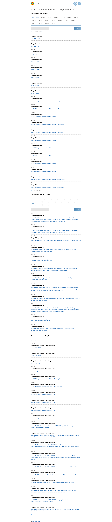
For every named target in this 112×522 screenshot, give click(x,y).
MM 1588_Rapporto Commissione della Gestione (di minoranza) (47, 187)
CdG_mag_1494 (35, 38)
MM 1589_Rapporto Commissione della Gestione (43, 116)
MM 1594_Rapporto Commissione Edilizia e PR (43, 394)
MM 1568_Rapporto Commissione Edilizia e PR (43, 410)
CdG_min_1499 (35, 62)
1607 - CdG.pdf (35, 77)
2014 (69, 17)
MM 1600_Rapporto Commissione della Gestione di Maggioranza (47, 132)
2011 (49, 17)
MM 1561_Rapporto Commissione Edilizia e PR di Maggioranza (47, 379)
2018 (46, 20)
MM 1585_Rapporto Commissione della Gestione (43, 156)
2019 (53, 20)
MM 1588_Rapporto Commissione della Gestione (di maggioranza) (48, 179)
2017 (40, 20)
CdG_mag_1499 (35, 46)
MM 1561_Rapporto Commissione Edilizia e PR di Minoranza (46, 386)
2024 (40, 23)
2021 (66, 20)
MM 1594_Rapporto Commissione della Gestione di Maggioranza (47, 124)
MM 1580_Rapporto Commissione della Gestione (43, 140)
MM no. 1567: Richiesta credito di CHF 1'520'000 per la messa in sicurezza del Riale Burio (53, 467)
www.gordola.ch (36, 521)
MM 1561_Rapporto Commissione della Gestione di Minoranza (47, 109)
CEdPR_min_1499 (35, 371)
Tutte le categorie (36, 17)
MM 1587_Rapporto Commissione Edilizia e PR (43, 418)
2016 (33, 20)
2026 (53, 23)
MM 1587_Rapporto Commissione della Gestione (43, 171)
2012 (55, 17)
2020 (59, 20)
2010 (42, 17)
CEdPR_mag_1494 (36, 347)
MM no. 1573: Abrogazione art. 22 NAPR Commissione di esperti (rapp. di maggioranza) (53, 474)
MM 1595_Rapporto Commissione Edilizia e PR (43, 402)
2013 (62, 17)
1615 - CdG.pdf (35, 93)
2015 (75, 17)
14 (40, 31)
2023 (33, 23)
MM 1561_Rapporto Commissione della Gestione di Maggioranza (47, 101)
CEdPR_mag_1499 (36, 355)
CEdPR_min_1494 (35, 363)
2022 (72, 20)
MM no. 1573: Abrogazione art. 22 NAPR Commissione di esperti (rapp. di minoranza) (52, 482)
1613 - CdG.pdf (35, 85)
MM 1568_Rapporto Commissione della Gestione (43, 148)
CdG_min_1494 (35, 54)
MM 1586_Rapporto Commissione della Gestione (43, 163)
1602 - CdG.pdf (35, 69)
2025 (46, 23)
